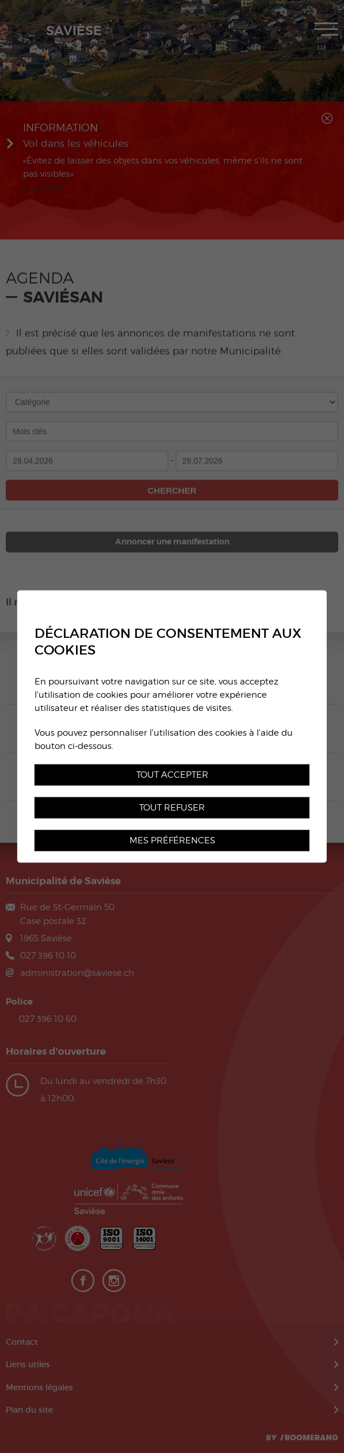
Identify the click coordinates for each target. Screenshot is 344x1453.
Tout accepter (172, 774)
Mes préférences (172, 840)
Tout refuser (172, 807)
